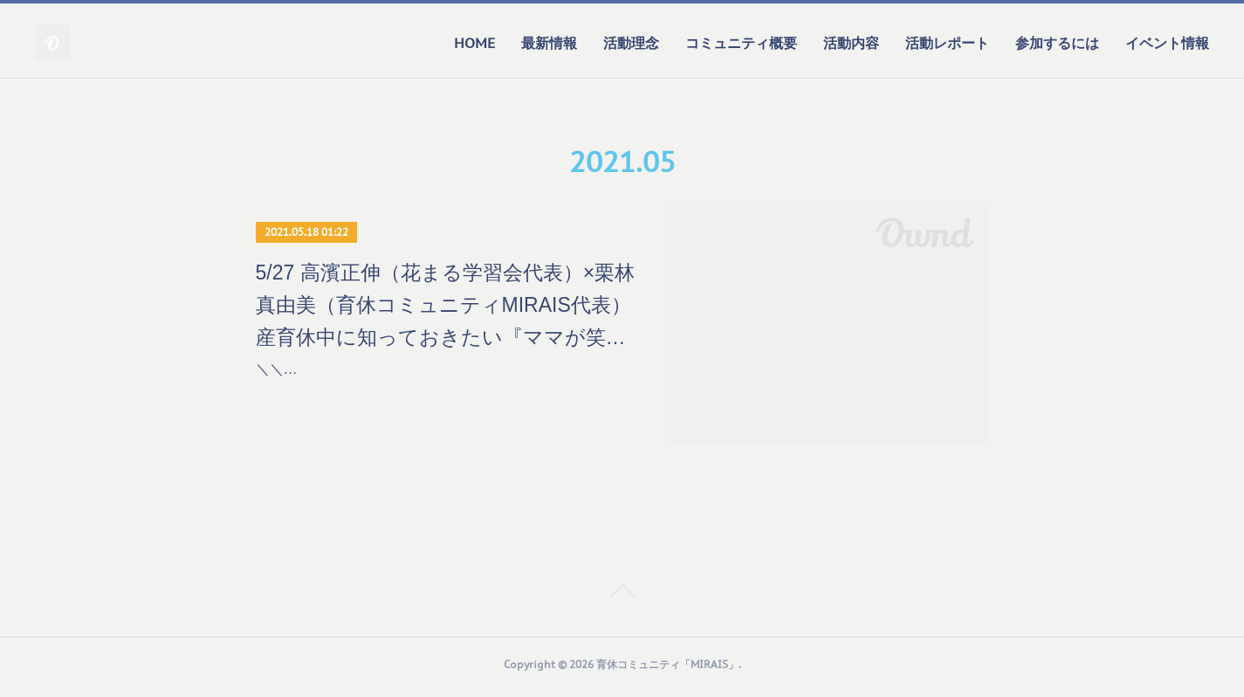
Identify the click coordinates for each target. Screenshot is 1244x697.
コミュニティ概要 (741, 43)
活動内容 (851, 43)
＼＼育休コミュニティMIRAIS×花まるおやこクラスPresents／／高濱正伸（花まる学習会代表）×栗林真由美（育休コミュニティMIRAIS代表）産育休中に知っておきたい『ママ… (444, 394)
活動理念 (631, 43)
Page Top (622, 600)
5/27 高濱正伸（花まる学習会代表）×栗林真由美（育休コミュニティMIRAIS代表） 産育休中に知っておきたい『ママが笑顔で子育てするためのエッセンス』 (446, 307)
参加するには (1057, 43)
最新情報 (549, 43)
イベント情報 (1167, 43)
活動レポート (947, 43)
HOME (474, 43)
